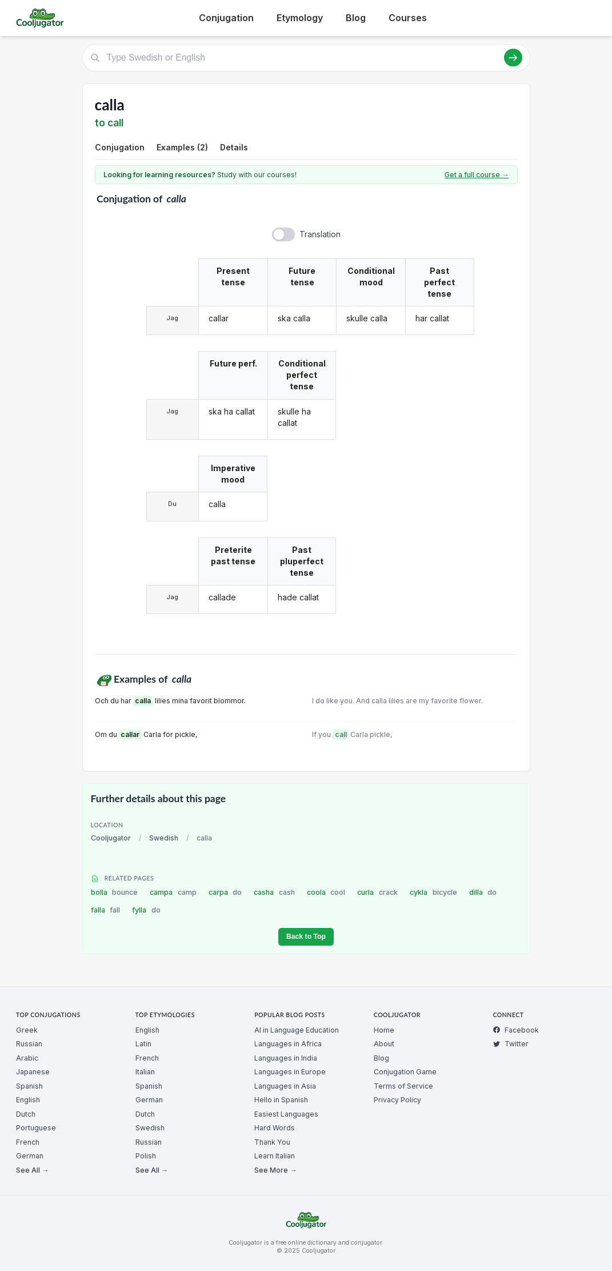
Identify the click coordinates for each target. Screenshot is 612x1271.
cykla (433, 892)
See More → (275, 1170)
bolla (114, 892)
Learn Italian (274, 1156)
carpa (225, 892)
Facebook (516, 1030)
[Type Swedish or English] (306, 57)
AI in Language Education (296, 1030)
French (27, 1142)
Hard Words (274, 1127)
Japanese (33, 1071)
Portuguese (36, 1127)
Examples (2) (182, 147)
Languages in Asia (285, 1086)
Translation (320, 234)
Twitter (511, 1043)
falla (106, 910)
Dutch (25, 1114)
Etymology (300, 17)
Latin (143, 1043)
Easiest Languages (286, 1114)
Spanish (29, 1086)
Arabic (27, 1058)
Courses (408, 17)
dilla (483, 892)
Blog (356, 17)
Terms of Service (403, 1086)
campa (173, 892)
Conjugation (226, 17)
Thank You (272, 1142)
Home (384, 1030)
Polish (145, 1156)
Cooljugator (111, 838)
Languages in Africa (288, 1043)
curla (377, 892)
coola (326, 892)
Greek (27, 1030)
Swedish (163, 838)
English (28, 1099)
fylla (146, 910)
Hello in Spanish (281, 1099)
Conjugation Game (405, 1071)
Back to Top (306, 937)
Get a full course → (477, 174)
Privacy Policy (397, 1099)
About (384, 1043)
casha (274, 892)
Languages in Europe (290, 1071)
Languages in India (285, 1058)
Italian (145, 1071)
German (29, 1156)
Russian (29, 1043)
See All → (32, 1170)
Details (234, 147)
